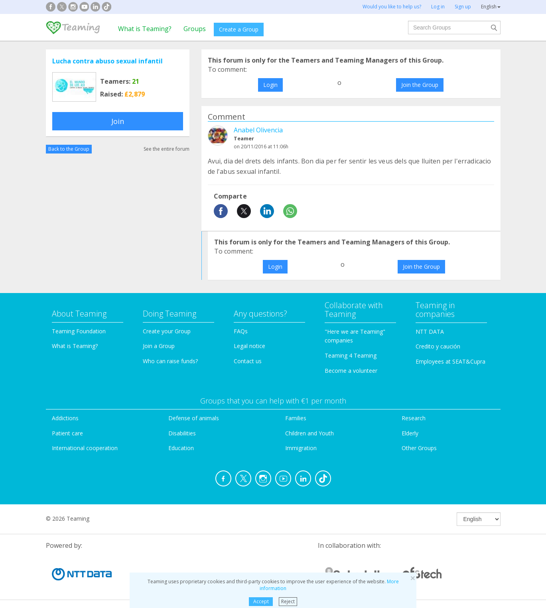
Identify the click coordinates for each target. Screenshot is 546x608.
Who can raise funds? (170, 361)
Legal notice (249, 346)
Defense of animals (193, 418)
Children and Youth (309, 433)
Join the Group (419, 85)
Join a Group (159, 346)
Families (295, 418)
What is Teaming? (144, 28)
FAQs (241, 331)
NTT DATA (430, 331)
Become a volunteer (351, 370)
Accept (261, 601)
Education (181, 448)
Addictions (65, 418)
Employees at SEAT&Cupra (450, 361)
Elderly (410, 433)
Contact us (248, 361)
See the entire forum (166, 149)
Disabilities (182, 433)
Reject (288, 601)
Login (270, 85)
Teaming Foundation (79, 331)
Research (414, 418)
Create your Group (167, 331)
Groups (194, 28)
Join (117, 121)
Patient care (67, 433)
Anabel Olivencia (258, 130)
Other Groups (419, 448)
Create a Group (238, 29)
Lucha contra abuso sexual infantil (107, 61)
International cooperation (85, 448)
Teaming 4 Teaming (350, 355)
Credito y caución (438, 346)
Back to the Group (68, 149)
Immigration (301, 448)
